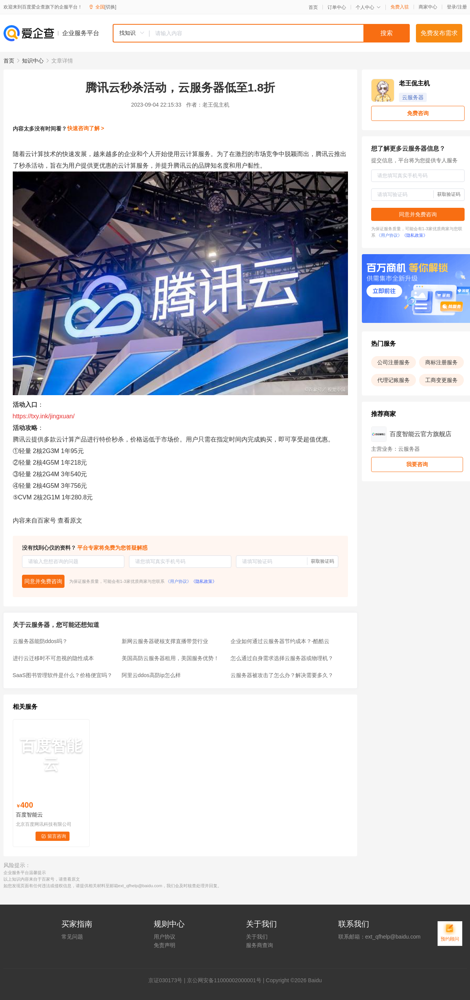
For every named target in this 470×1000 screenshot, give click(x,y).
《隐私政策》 (204, 581)
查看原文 (70, 520)
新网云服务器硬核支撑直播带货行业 (165, 641)
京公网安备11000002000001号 (224, 980)
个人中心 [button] (368, 7)
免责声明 (164, 945)
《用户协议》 (178, 581)
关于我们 (257, 937)
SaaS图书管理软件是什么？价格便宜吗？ (62, 675)
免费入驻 (399, 7)
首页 (313, 7)
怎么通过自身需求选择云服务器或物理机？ (282, 658)
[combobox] (261, 33)
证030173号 (168, 980)
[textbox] (279, 33)
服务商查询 (259, 945)
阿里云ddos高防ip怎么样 (151, 675)
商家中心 (428, 7)
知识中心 (33, 60)
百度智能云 (29, 815)
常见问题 (72, 937)
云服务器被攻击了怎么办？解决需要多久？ (282, 675)
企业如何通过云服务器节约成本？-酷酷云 (280, 641)
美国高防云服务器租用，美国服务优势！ (170, 658)
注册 (462, 7)
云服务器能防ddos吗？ (40, 641)
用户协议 (164, 937)
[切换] (111, 7)
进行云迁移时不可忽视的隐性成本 (53, 658)
